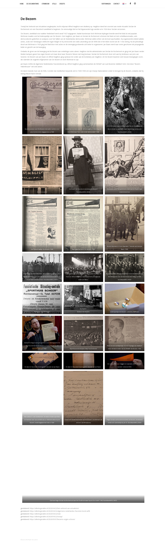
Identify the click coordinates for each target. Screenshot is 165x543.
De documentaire (32, 4)
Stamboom (45, 4)
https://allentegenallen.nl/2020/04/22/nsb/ (45, 514)
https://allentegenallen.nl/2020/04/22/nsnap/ (46, 516)
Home (22, 4)
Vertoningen (106, 4)
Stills (54, 4)
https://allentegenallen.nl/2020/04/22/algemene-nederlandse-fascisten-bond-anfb (60, 511)
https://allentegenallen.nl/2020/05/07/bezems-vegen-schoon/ (52, 519)
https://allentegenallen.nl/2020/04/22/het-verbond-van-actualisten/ (54, 508)
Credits (62, 4)
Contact (116, 4)
